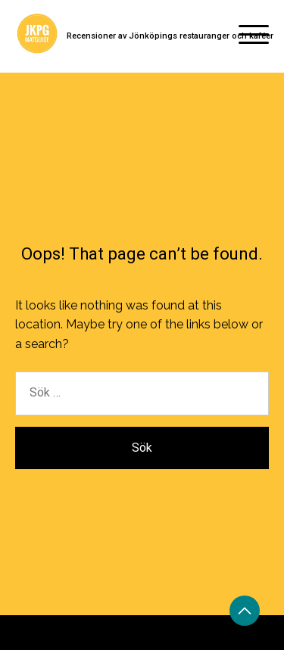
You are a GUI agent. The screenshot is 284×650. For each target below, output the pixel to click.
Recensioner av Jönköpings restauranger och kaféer (170, 36)
